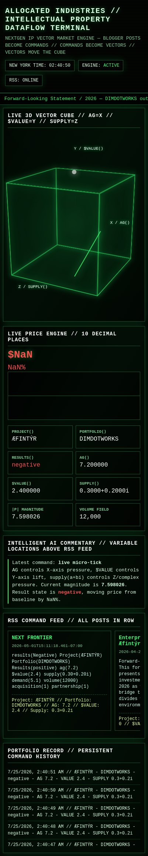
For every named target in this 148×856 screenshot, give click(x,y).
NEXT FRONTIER (32, 638)
